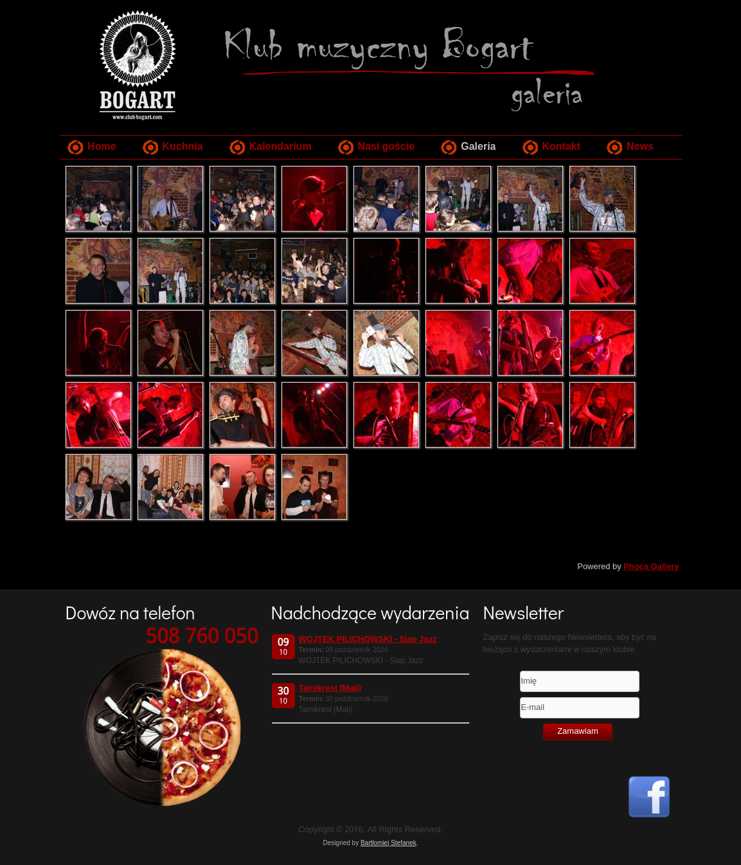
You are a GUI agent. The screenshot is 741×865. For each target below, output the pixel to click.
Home (101, 147)
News (640, 147)
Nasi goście (386, 147)
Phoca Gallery (651, 567)
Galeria (478, 147)
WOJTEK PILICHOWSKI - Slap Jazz (368, 639)
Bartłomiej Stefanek (388, 842)
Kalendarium (280, 147)
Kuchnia (183, 147)
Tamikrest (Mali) (330, 688)
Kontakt (561, 147)
